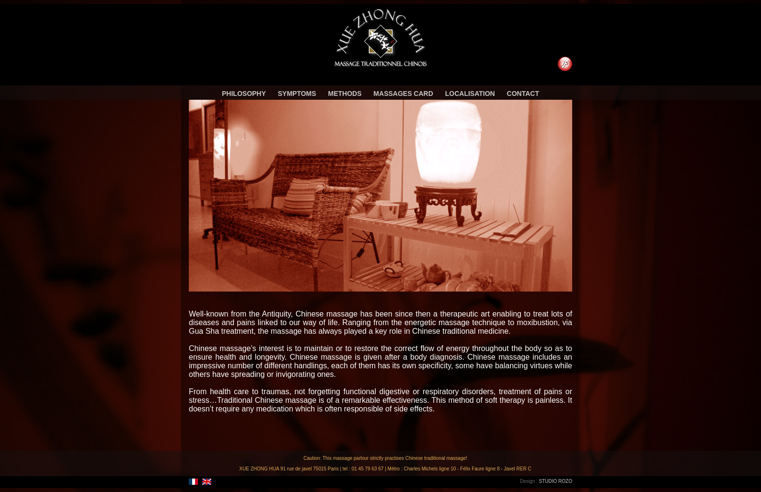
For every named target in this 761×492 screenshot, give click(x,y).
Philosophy (244, 93)
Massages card (403, 93)
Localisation (470, 93)
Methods (344, 93)
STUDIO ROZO (555, 481)
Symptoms (297, 93)
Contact (523, 93)
